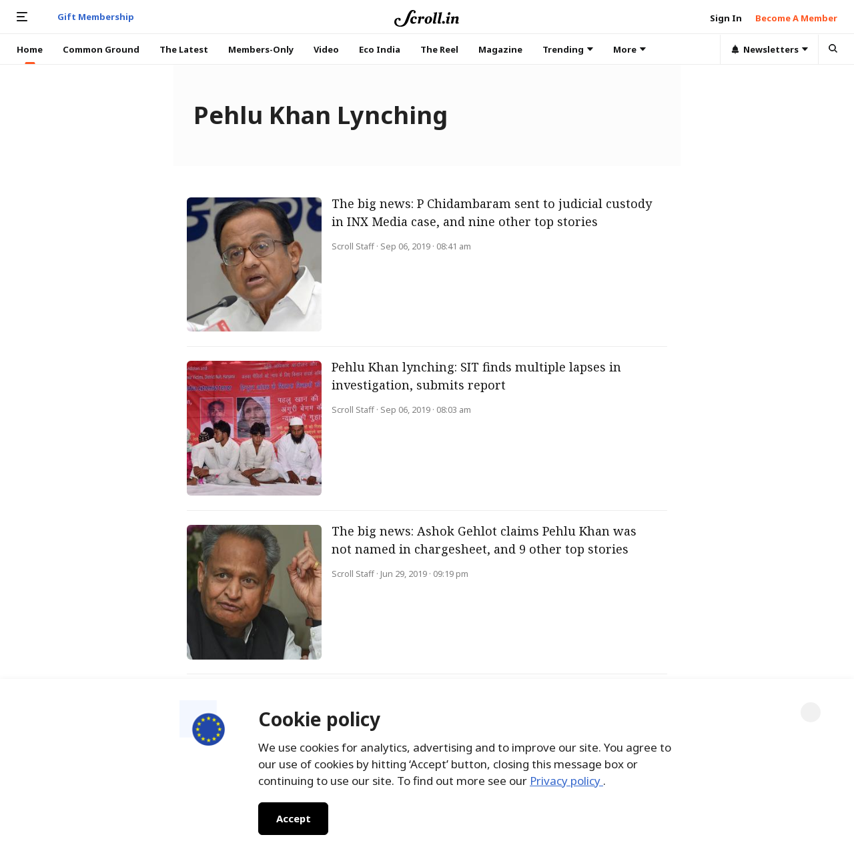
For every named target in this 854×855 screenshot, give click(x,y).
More (629, 49)
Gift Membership (95, 17)
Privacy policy (566, 780)
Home (30, 49)
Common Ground (101, 49)
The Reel (439, 49)
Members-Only (261, 49)
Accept (293, 818)
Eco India (379, 49)
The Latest (183, 49)
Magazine (500, 49)
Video (326, 49)
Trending (567, 49)
